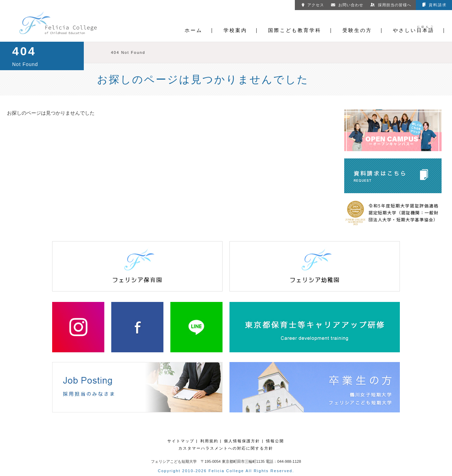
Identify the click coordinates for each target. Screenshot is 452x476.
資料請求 (434, 4)
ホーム (193, 30)
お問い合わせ (347, 4)
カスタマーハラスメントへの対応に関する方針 (225, 448)
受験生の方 (357, 30)
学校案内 (235, 30)
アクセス (313, 4)
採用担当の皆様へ (390, 4)
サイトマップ (180, 441)
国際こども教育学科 (294, 30)
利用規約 (209, 441)
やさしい (413, 30)
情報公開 (275, 441)
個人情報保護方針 (242, 441)
